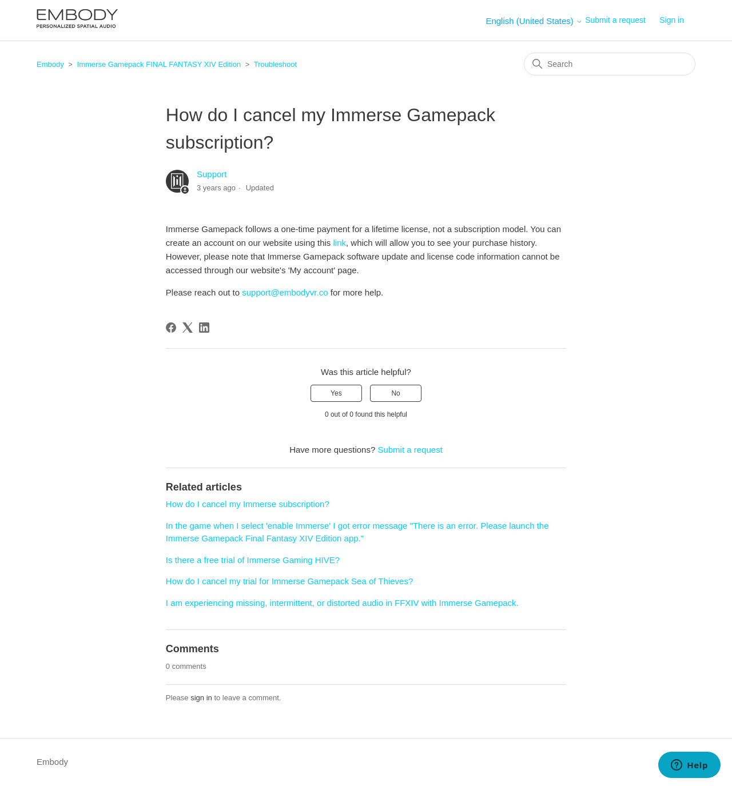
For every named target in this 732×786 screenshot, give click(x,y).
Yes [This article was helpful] (336, 393)
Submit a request (615, 20)
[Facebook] (171, 327)
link (340, 243)
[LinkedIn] (204, 327)
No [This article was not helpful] (395, 393)
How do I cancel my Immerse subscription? (247, 504)
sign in (201, 697)
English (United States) (534, 21)
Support (212, 174)
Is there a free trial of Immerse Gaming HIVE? (253, 560)
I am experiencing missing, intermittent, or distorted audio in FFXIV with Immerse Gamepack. (342, 603)
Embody (50, 64)
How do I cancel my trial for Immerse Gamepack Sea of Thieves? (289, 581)
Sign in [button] (671, 20)
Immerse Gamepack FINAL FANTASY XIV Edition (159, 64)
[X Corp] (187, 327)
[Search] (609, 64)
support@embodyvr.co (285, 292)
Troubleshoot (275, 64)
